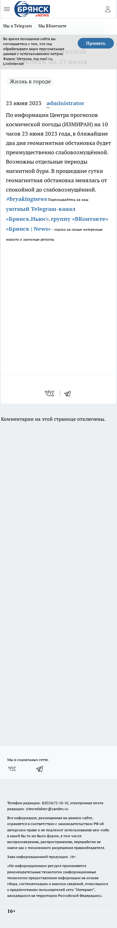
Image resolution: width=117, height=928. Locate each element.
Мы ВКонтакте (52, 26)
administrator (65, 103)
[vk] (50, 393)
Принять (95, 43)
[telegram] (69, 393)
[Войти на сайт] (107, 9)
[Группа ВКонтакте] (12, 769)
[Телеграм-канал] (40, 769)
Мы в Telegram (17, 26)
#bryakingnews (26, 198)
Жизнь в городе (30, 81)
